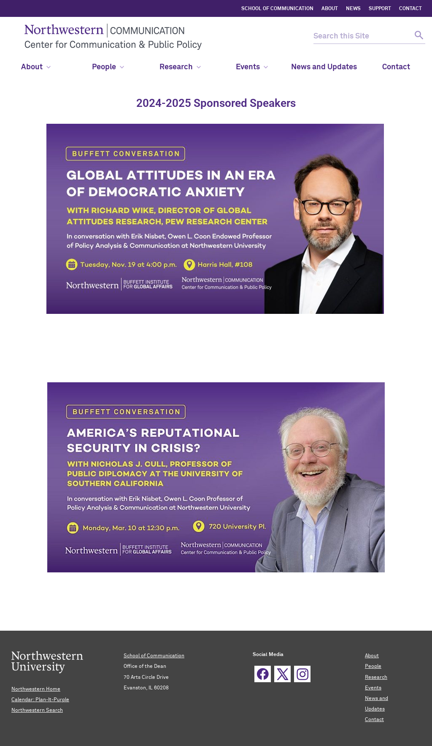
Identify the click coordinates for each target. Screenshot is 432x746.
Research (180, 67)
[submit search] (417, 36)
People (373, 666)
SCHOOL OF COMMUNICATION (277, 8)
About (36, 67)
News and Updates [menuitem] (324, 67)
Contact (374, 719)
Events (252, 67)
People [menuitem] (108, 67)
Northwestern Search (37, 710)
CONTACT (410, 8)
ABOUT (329, 8)
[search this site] (361, 36)
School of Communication (154, 656)
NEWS (353, 8)
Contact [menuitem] (396, 67)
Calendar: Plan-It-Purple (40, 699)
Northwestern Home (35, 689)
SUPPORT (380, 8)
